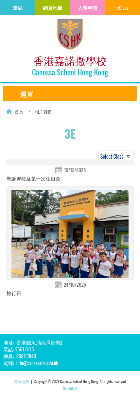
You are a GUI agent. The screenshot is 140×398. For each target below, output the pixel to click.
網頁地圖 (21, 381)
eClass (122, 7)
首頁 (19, 111)
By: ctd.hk (70, 388)
